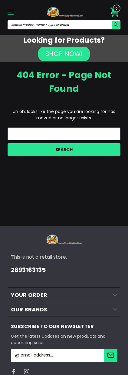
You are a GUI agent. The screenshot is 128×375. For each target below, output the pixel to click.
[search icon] (116, 25)
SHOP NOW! (64, 53)
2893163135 (28, 270)
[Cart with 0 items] (115, 12)
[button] (64, 54)
